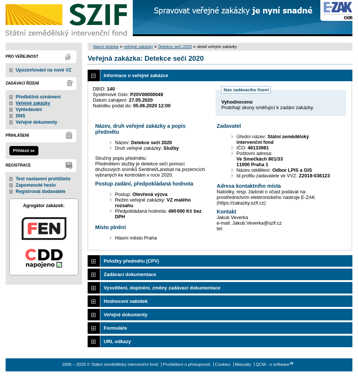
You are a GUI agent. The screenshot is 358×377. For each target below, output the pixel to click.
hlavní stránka (106, 46)
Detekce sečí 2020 (175, 46)
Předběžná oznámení (38, 96)
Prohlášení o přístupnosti (186, 364)
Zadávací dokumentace (130, 274)
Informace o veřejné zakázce (136, 75)
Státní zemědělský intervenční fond (67, 18)
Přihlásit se (24, 150)
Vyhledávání (29, 109)
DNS (20, 115)
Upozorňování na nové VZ (43, 70)
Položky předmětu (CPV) (131, 261)
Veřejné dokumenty (36, 122)
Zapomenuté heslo (36, 185)
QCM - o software (272, 364)
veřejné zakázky (138, 46)
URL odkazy (117, 341)
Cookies (222, 364)
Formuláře (115, 328)
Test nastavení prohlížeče (43, 178)
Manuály (243, 364)
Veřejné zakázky (33, 103)
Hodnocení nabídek (126, 301)
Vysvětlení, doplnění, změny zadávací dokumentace (162, 288)
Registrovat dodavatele (41, 191)
